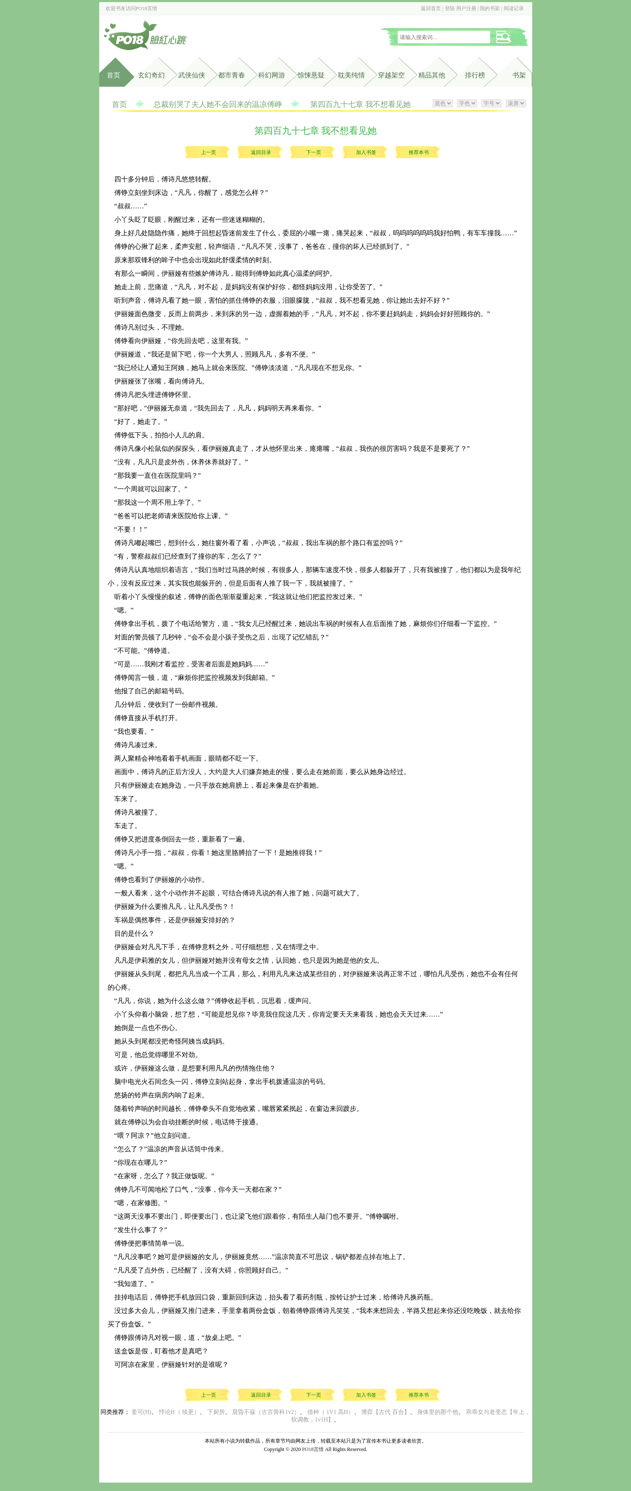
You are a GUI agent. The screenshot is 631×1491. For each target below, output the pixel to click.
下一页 (313, 152)
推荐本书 (419, 152)
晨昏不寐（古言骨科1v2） (266, 1412)
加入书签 (366, 152)
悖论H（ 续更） (179, 1412)
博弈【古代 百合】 (385, 1412)
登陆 (450, 8)
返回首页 (431, 8)
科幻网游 (271, 75)
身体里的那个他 (437, 1412)
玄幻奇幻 (151, 75)
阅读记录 (514, 8)
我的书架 (490, 8)
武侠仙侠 (191, 75)
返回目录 (261, 152)
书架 (519, 75)
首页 (113, 75)
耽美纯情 (351, 75)
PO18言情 (146, 8)
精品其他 (431, 75)
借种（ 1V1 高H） (330, 1412)
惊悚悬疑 (311, 75)
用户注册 (466, 8)
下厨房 (216, 1412)
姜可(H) (141, 1412)
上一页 (208, 152)
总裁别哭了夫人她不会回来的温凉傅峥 (217, 104)
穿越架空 (391, 75)
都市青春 (231, 75)
